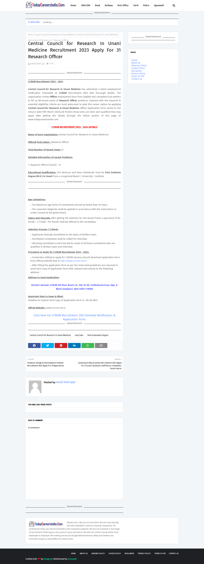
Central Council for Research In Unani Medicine (55, 35)
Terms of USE (137, 76)
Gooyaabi (72, 559)
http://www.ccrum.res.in (73, 260)
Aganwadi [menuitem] (159, 5)
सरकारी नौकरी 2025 (37, 64)
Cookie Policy (138, 68)
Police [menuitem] (146, 5)
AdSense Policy (139, 65)
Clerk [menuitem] (135, 5)
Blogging (48, 559)
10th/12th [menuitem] (85, 5)
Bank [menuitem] (97, 5)
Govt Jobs (79, 335)
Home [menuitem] (73, 5)
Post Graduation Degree (97, 335)
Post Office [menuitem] (122, 5)
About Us (135, 63)
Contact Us (136, 79)
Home (30, 35)
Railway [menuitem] (109, 5)
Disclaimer (136, 71)
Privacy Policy (138, 73)
